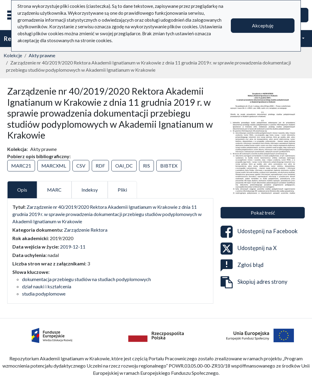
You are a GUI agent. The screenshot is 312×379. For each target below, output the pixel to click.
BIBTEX (168, 165)
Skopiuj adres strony (254, 282)
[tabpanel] (110, 250)
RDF (100, 165)
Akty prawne (42, 55)
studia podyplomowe (43, 293)
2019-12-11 (72, 246)
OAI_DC (124, 165)
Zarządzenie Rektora (85, 230)
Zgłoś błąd (242, 265)
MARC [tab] (54, 190)
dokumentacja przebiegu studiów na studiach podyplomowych (86, 279)
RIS (146, 165)
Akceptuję (262, 25)
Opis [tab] (22, 190)
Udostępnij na (259, 232)
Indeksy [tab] (89, 190)
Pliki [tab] (122, 190)
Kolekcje (13, 55)
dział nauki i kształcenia (46, 286)
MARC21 (21, 165)
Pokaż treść (263, 212)
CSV (80, 165)
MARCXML (53, 165)
